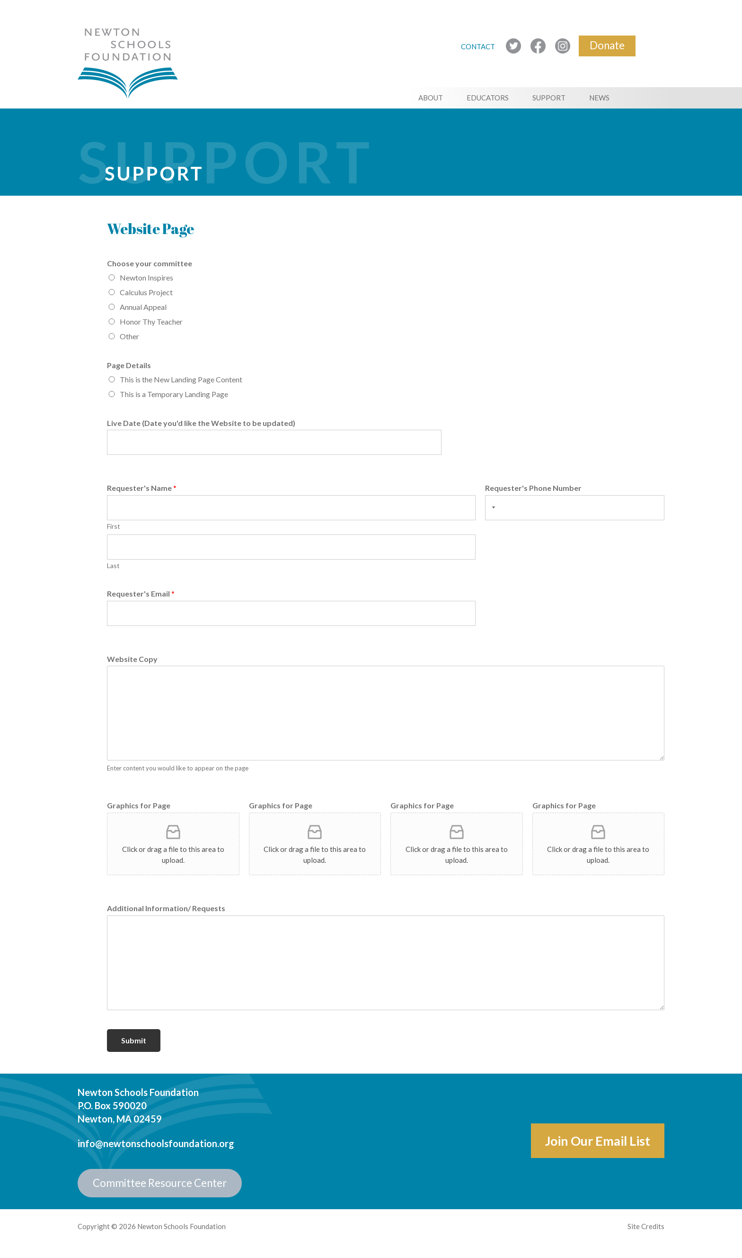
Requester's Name (142, 487)
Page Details (129, 365)
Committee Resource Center (160, 1183)
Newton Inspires (146, 277)
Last (113, 565)
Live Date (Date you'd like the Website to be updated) (201, 422)
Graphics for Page (138, 805)
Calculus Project (146, 292)
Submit (133, 1040)
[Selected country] (492, 508)
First (113, 526)
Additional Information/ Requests (166, 908)
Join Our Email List (597, 1141)
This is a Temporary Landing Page (174, 393)
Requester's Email (141, 593)
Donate (607, 45)
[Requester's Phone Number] (574, 507)
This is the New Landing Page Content (181, 379)
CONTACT (478, 46)
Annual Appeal (143, 306)
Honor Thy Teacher (151, 321)
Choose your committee (149, 263)
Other (129, 336)
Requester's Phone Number (533, 487)
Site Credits (645, 1226)
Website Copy (132, 658)
